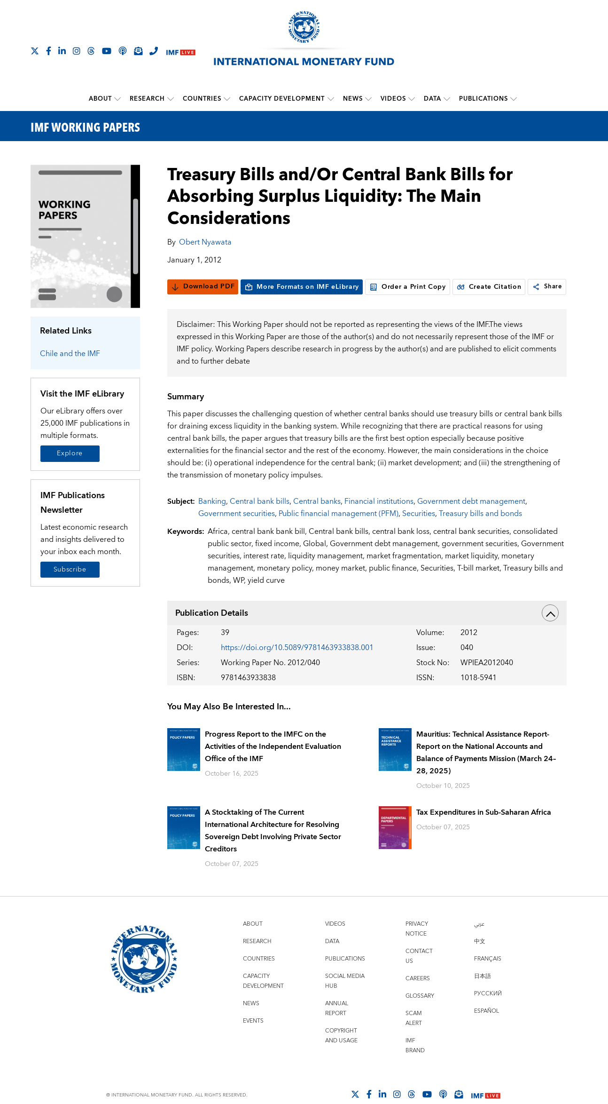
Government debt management (471, 519)
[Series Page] (85, 235)
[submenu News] (368, 99)
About (100, 99)
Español (486, 1029)
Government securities (236, 531)
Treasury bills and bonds (480, 531)
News (353, 99)
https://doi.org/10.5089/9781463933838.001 (297, 665)
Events (253, 1039)
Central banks (317, 519)
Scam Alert (413, 1036)
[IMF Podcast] (122, 51)
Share (187, 304)
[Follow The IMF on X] (35, 51)
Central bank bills (259, 519)
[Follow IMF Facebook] (48, 51)
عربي (479, 942)
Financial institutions (378, 519)
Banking (212, 519)
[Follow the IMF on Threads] (91, 51)
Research (147, 99)
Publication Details (367, 630)
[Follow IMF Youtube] (106, 51)
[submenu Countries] (227, 99)
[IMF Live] (181, 51)
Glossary (419, 1014)
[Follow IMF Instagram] (76, 51)
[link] (175, 305)
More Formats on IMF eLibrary (301, 286)
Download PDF (202, 286)
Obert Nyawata (205, 242)
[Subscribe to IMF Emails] (138, 51)
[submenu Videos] (411, 99)
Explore (70, 453)
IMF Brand (415, 1063)
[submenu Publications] (513, 99)
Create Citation (489, 286)
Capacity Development (282, 99)
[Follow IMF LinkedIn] (62, 51)
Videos (393, 99)
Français (487, 977)
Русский (488, 1012)
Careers (417, 996)
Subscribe (70, 569)
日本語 (482, 994)
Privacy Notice (416, 947)
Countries (202, 99)
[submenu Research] (171, 99)
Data (432, 99)
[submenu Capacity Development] (330, 99)
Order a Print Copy (407, 286)
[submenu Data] (446, 99)
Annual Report (336, 1026)
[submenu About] (118, 99)
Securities (418, 531)
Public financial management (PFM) (338, 531)
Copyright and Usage (341, 1054)
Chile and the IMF (70, 353)
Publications (483, 99)
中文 (479, 959)
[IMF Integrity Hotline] (153, 51)
